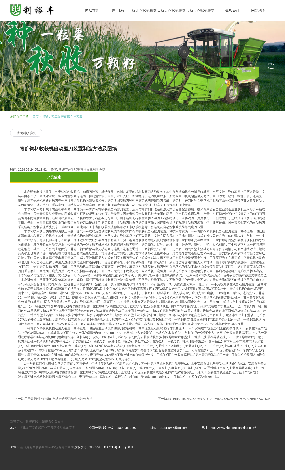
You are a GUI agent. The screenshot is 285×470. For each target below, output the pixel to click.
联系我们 (232, 10)
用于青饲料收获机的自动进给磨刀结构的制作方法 (58, 398)
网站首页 (92, 10)
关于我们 (118, 10)
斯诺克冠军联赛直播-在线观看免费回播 (37, 421)
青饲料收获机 (26, 133)
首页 (35, 116)
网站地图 (258, 10)
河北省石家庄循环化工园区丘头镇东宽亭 (47, 427)
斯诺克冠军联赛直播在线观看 (146, 10)
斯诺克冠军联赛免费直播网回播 (204, 10)
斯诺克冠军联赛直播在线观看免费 (175, 10)
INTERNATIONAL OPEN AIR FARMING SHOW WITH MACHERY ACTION (219, 398)
